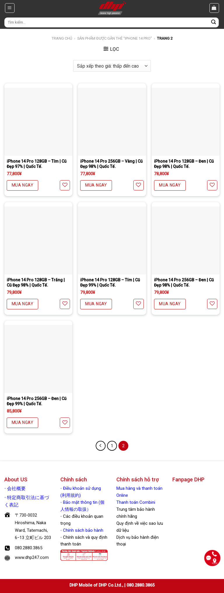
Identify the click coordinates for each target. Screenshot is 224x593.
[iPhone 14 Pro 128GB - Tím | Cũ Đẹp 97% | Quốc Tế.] (38, 122)
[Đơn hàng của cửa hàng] (112, 65)
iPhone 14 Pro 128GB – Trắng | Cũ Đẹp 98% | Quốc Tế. (36, 282)
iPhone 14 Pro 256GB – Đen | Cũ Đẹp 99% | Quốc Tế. (36, 401)
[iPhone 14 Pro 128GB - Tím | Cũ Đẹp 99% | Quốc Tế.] (112, 240)
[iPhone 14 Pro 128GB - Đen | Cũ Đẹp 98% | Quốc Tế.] (186, 122)
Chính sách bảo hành (82, 530)
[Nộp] (213, 22)
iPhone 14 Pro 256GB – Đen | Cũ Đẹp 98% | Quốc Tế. (184, 282)
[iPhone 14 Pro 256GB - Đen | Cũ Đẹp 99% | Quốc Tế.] (38, 359)
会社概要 (16, 488)
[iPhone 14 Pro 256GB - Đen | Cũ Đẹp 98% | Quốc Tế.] (186, 240)
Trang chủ (62, 38)
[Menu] (10, 8)
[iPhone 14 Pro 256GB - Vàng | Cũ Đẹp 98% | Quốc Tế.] (112, 122)
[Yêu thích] (65, 185)
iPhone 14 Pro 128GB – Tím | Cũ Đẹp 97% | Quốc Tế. (36, 164)
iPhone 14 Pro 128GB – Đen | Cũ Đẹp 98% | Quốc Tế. (184, 164)
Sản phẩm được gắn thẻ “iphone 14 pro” (114, 38)
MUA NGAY (22, 185)
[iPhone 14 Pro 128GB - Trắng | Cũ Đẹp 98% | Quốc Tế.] (38, 240)
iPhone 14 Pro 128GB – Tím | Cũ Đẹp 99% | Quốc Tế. (110, 282)
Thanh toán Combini (135, 502)
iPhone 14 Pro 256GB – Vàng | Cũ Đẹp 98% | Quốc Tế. (111, 164)
